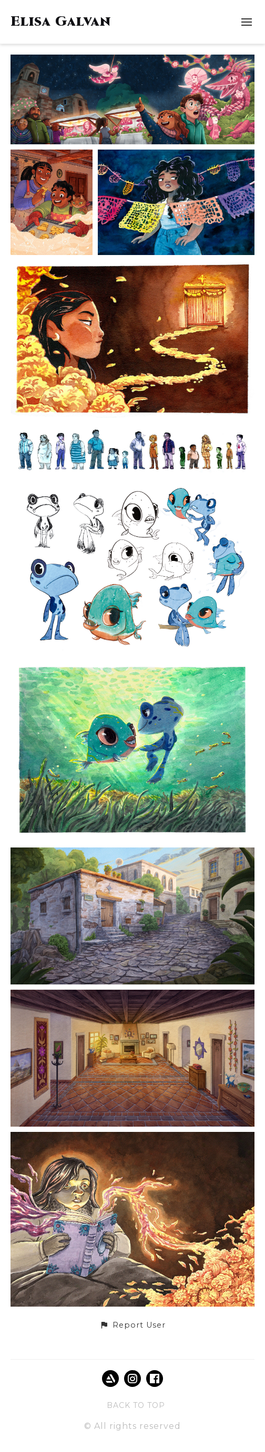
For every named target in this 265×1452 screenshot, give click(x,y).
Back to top (136, 1405)
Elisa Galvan (61, 22)
